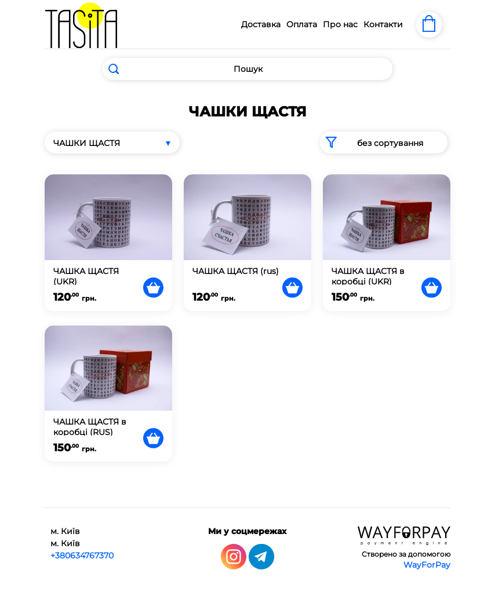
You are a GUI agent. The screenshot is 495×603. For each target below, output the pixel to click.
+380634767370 (82, 555)
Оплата (301, 24)
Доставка (261, 24)
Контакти (383, 24)
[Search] (248, 69)
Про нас (340, 24)
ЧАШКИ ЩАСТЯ (86, 143)
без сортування (371, 142)
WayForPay (426, 564)
